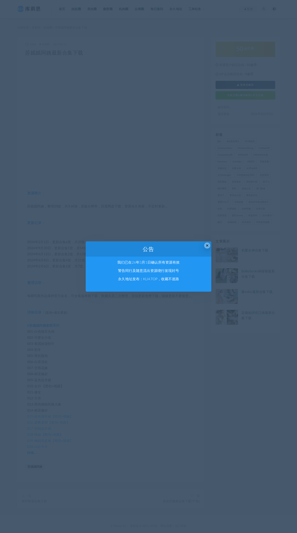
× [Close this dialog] (207, 245)
